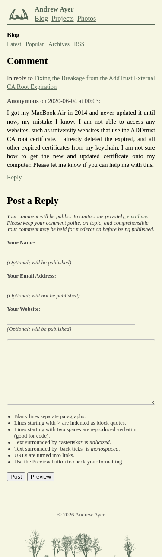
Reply (14, 177)
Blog (41, 18)
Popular (34, 44)
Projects (62, 18)
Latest (14, 44)
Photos (86, 18)
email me (137, 216)
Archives (59, 44)
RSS (79, 44)
